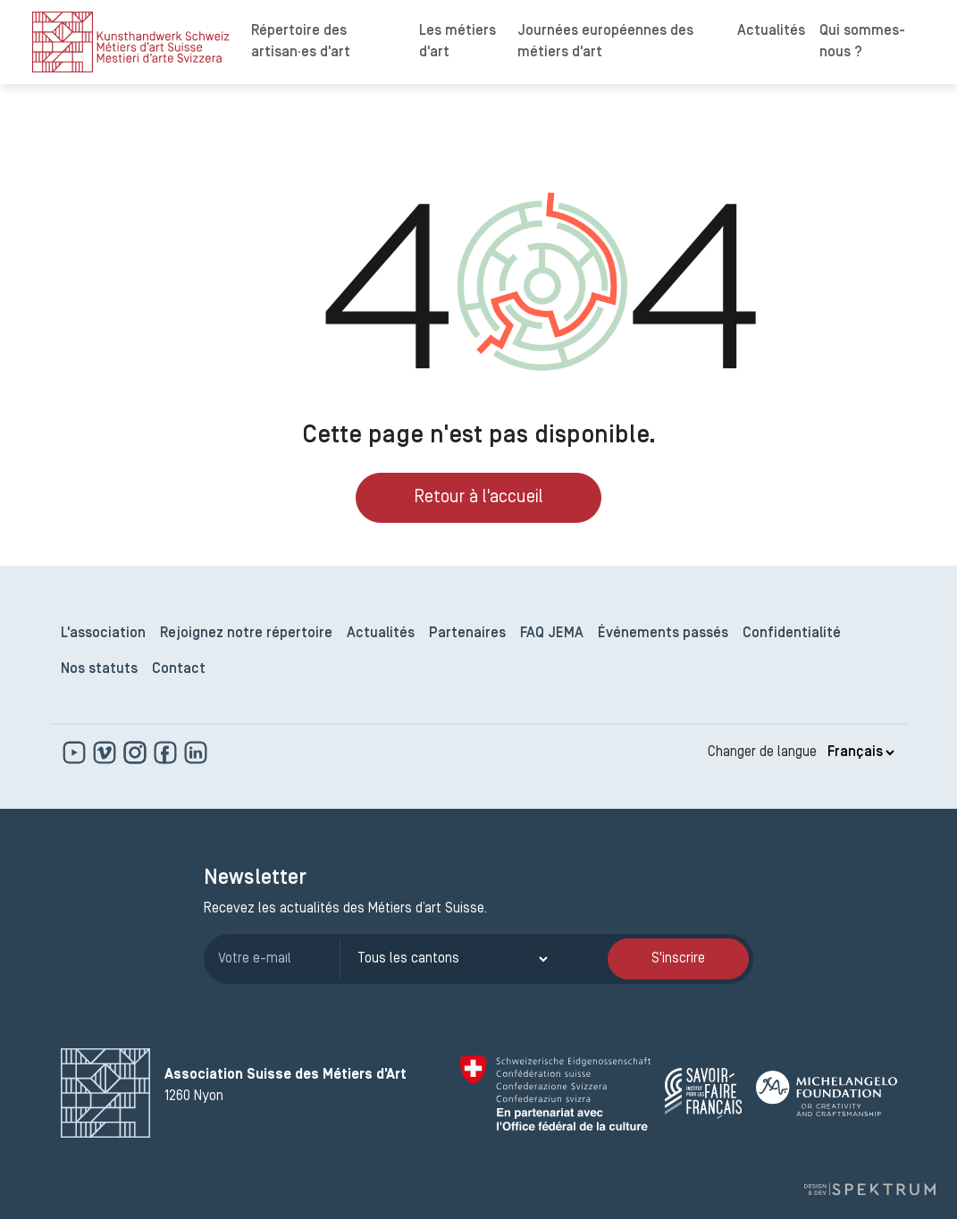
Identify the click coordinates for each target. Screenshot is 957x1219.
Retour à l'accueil (478, 498)
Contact (179, 669)
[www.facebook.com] (167, 752)
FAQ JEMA (551, 633)
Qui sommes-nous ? (862, 42)
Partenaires (467, 633)
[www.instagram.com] (137, 752)
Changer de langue (762, 752)
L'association (103, 633)
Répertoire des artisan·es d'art (300, 42)
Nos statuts (99, 669)
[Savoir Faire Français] (703, 1093)
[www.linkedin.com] (195, 752)
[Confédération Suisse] (555, 1093)
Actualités (771, 31)
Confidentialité (792, 633)
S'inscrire (678, 959)
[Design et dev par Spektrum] (869, 1189)
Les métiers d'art (457, 42)
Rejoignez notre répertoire (246, 633)
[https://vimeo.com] (106, 752)
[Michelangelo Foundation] (826, 1093)
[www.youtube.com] (76, 752)
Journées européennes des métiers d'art (605, 42)
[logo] (131, 42)
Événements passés (663, 633)
